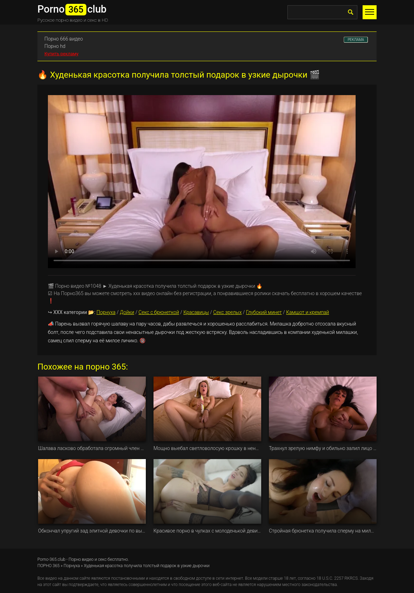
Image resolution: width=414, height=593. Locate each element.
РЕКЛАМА (356, 40)
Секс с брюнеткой (158, 312)
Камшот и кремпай (307, 312)
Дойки (127, 312)
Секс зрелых (227, 312)
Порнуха (106, 312)
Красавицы (196, 312)
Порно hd (54, 46)
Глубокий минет (264, 312)
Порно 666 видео (63, 39)
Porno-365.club (51, 559)
